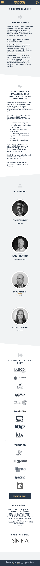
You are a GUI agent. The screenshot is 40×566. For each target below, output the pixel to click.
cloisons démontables (14, 63)
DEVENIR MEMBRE (20, 496)
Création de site (16, 563)
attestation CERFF (14, 45)
